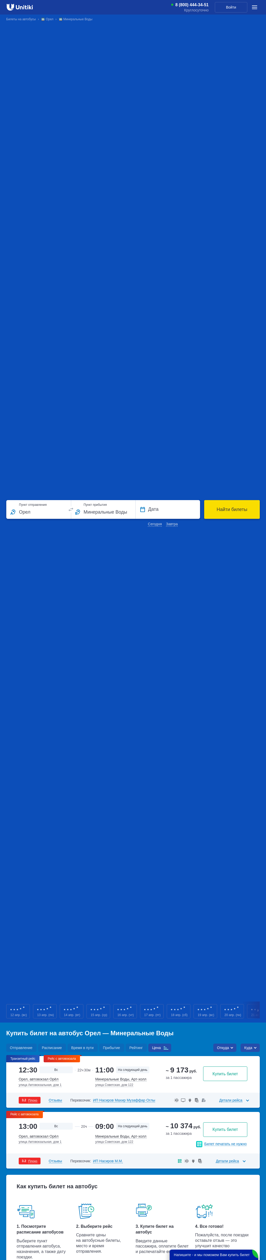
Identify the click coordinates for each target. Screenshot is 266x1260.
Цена (156, 1048)
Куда (248, 1048)
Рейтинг (136, 1048)
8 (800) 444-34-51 (192, 5)
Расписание (52, 1048)
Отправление (21, 1048)
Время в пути (82, 1048)
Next (258, 1011)
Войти (231, 7)
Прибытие (111, 1048)
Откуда (223, 1048)
